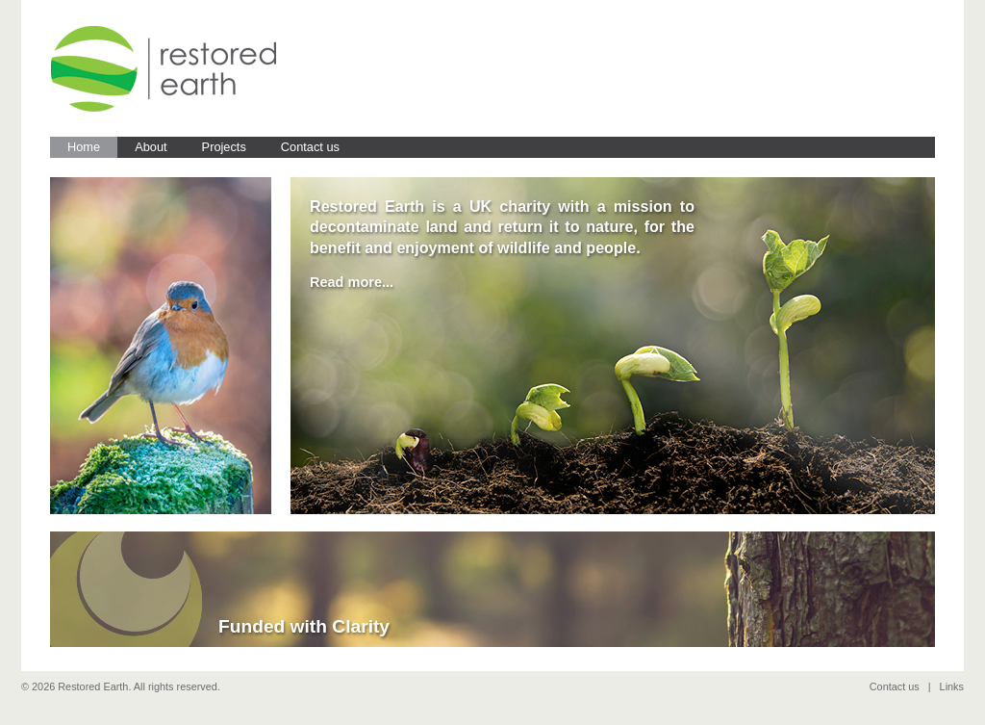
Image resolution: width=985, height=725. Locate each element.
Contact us (310, 147)
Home (83, 147)
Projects (224, 147)
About (150, 147)
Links (952, 686)
